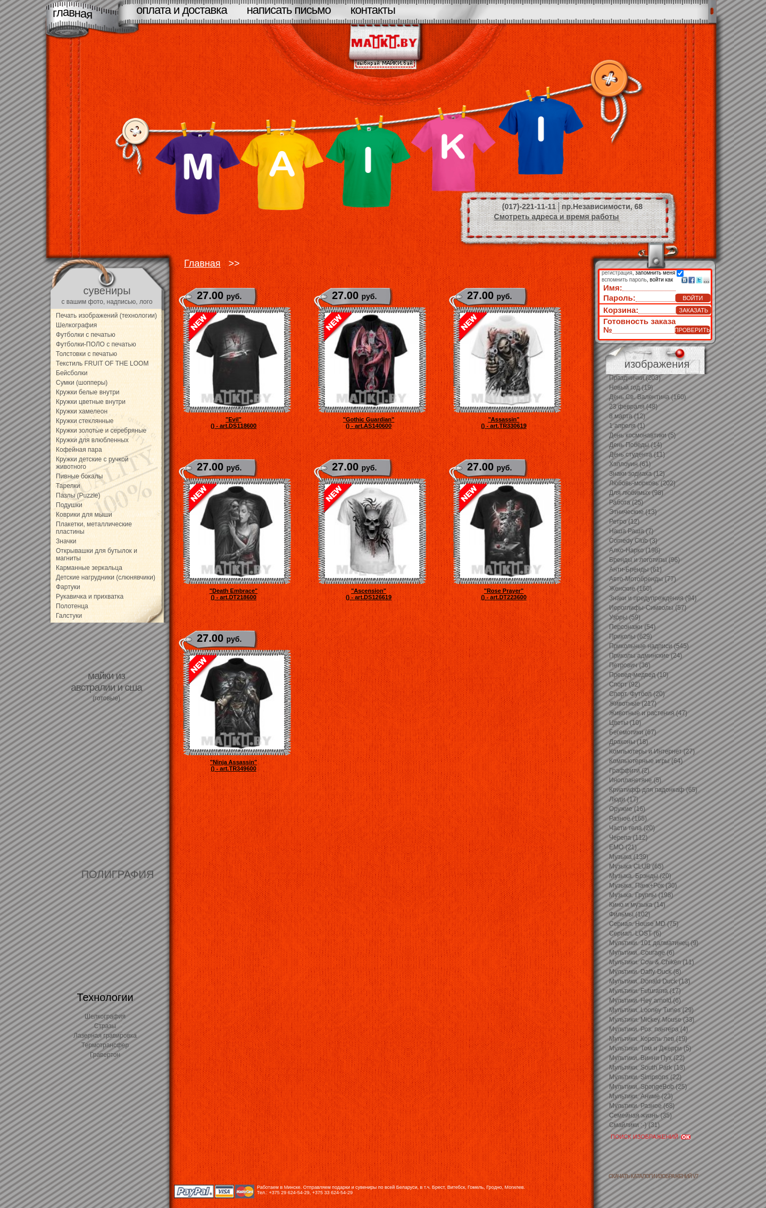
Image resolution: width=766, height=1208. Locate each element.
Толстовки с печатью (86, 354)
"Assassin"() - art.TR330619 (504, 422)
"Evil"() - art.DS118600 (233, 422)
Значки (66, 541)
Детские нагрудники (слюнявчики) (105, 577)
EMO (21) (623, 847)
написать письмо (289, 9)
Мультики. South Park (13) (647, 1067)
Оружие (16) (627, 809)
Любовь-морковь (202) (642, 483)
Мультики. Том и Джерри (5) (650, 1048)
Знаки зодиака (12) (637, 473)
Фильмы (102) (629, 914)
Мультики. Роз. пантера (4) (648, 1029)
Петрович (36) (630, 665)
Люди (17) (623, 799)
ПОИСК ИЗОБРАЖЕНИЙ (644, 1136)
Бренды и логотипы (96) (644, 560)
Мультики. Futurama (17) (645, 991)
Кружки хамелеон (81, 411)
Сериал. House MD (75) (643, 924)
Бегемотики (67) (632, 732)
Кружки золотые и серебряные (101, 430)
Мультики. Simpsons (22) (645, 1077)
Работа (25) (626, 502)
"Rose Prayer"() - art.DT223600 (504, 594)
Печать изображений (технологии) (106, 315)
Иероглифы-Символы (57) (648, 607)
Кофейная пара (79, 449)
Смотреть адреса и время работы (556, 216)
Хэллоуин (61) (630, 464)
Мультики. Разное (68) (642, 1106)
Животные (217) (632, 703)
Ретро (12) (624, 521)
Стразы (105, 1026)
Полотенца (72, 606)
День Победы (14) (635, 445)
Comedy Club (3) (633, 540)
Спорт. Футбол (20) (637, 694)
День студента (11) (637, 454)
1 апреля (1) (627, 425)
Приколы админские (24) (645, 655)
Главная (202, 263)
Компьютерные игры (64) (645, 761)
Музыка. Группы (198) (641, 895)
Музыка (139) (628, 857)
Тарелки (68, 486)
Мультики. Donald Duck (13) (649, 981)
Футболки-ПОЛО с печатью (96, 344)
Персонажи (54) (632, 627)
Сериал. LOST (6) (635, 933)
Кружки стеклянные (84, 421)
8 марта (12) (627, 416)
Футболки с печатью (85, 334)
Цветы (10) (625, 722)
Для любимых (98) (636, 493)
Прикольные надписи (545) (649, 646)
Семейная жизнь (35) (640, 1115)
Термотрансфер (105, 1045)
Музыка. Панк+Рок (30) (643, 885)
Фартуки (68, 587)
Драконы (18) (628, 742)
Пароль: (619, 297)
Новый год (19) (631, 387)
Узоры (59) (624, 617)
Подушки (69, 505)
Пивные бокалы (79, 476)
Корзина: (620, 310)
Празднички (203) (635, 378)
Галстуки (69, 615)
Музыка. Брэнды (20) (640, 876)
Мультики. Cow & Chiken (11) (651, 962)
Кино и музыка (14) (637, 904)
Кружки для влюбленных (92, 440)
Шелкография (76, 325)
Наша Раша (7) (631, 531)
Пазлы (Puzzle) (78, 495)
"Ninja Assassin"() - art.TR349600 (233, 765)
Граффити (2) (629, 770)
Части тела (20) (632, 828)
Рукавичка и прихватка (89, 596)
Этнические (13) (633, 512)
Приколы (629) (630, 636)
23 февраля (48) (633, 406)
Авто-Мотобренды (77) (642, 579)
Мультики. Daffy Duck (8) (645, 971)
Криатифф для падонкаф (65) (653, 789)
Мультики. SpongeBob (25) (648, 1086)
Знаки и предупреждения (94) (652, 598)
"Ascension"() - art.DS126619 (369, 594)
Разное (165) (628, 818)
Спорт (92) (624, 684)
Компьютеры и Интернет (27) (652, 751)
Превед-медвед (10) (639, 675)
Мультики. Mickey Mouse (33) (651, 1019)
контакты (373, 9)
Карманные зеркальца (89, 568)
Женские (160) (630, 588)
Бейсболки (72, 373)
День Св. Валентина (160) (647, 397)
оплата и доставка (181, 9)
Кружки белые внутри (88, 392)
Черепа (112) (628, 837)
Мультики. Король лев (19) (648, 1038)
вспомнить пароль (624, 280)
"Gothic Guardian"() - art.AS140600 (369, 422)
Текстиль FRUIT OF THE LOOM (102, 363)
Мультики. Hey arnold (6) (645, 1000)
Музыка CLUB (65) (636, 866)
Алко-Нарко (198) (634, 550)
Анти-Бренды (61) (635, 569)
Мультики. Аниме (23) (641, 1096)
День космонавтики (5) (642, 435)
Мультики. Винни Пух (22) (647, 1058)
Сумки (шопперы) (81, 382)
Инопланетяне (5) (635, 780)
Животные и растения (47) (648, 713)
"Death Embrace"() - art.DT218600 (234, 594)
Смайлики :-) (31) (634, 1125)
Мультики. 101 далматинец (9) (653, 943)
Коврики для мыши (84, 514)
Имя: (612, 287)
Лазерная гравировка (105, 1035)
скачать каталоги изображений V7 (653, 1176)
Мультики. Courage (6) (642, 952)
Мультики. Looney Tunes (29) (651, 1010)
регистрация (617, 273)
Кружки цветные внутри (91, 402)
